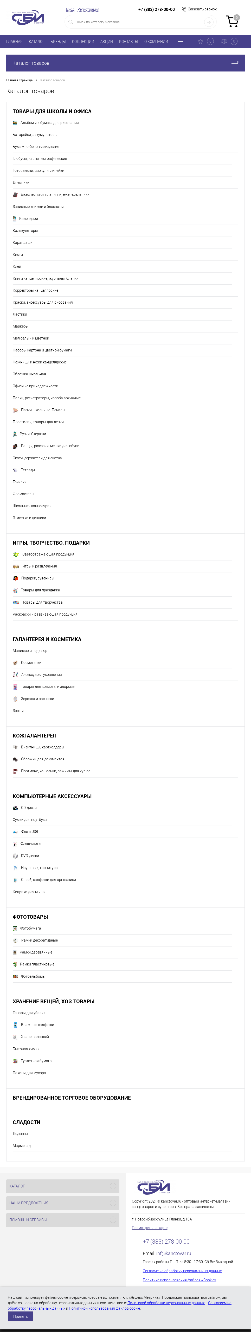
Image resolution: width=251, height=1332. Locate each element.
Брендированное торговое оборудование (72, 1097)
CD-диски (25, 808)
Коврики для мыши (29, 892)
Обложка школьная (29, 374)
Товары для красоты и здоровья (44, 687)
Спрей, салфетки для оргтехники (44, 880)
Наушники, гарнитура (35, 868)
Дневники (21, 182)
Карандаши (23, 242)
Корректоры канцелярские (35, 290)
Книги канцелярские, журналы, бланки (46, 278)
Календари (25, 218)
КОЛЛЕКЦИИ (83, 42)
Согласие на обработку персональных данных (182, 1271)
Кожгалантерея (34, 735)
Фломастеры (23, 494)
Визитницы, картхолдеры (38, 747)
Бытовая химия (26, 1049)
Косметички (27, 662)
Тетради (24, 470)
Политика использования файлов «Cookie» (179, 1280)
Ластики (20, 314)
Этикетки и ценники (29, 518)
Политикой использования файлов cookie (104, 1308)
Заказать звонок (202, 9)
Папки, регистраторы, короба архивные (47, 398)
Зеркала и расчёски (33, 699)
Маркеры (21, 326)
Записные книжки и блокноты (38, 207)
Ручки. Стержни (29, 434)
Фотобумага (27, 928)
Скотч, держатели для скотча (37, 458)
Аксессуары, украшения (37, 674)
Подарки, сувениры (33, 578)
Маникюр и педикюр (30, 651)
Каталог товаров (125, 63)
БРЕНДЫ (58, 42)
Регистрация (88, 9)
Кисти (18, 254)
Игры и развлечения (35, 566)
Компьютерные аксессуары (52, 796)
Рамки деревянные (32, 952)
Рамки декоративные (35, 940)
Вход (70, 9)
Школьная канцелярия (32, 506)
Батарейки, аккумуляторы (35, 135)
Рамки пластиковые (33, 964)
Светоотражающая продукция (43, 554)
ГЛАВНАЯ (14, 42)
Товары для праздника (36, 590)
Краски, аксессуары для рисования (43, 302)
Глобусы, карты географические (40, 158)
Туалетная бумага (32, 1061)
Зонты (18, 711)
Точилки (20, 482)
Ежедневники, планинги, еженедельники (51, 195)
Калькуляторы (25, 230)
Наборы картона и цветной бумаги (42, 350)
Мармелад (22, 1146)
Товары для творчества (38, 602)
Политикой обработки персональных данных (166, 1303)
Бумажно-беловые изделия (36, 147)
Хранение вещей (31, 1037)
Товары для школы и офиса (52, 111)
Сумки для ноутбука (30, 820)
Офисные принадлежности (35, 386)
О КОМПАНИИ (156, 42)
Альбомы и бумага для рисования (46, 123)
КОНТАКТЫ (128, 42)
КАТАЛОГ (36, 42)
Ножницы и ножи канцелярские (40, 362)
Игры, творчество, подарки (51, 542)
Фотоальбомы (29, 976)
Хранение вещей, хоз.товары (53, 1001)
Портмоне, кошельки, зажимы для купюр (52, 771)
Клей (17, 266)
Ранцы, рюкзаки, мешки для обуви (46, 446)
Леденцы (20, 1134)
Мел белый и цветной (31, 338)
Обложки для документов (39, 759)
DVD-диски (26, 856)
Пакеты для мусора (29, 1073)
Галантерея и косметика (47, 639)
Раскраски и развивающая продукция (45, 614)
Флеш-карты (27, 844)
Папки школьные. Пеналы (39, 410)
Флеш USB (25, 831)
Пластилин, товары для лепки (38, 422)
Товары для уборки (29, 1013)
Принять (20, 1317)
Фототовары (30, 916)
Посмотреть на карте (150, 1228)
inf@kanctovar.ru (173, 1253)
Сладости (26, 1122)
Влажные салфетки (33, 1025)
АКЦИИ (106, 42)
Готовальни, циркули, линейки (38, 170)
